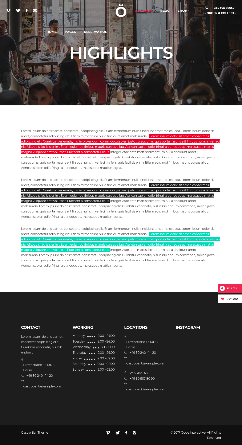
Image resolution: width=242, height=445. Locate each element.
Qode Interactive (193, 432)
